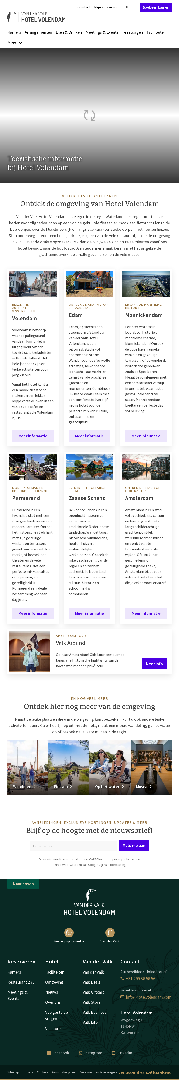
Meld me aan (134, 845)
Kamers (14, 32)
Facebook (58, 1052)
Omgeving (54, 982)
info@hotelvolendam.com (146, 997)
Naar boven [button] (23, 883)
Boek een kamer (156, 7)
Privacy (28, 1072)
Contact (83, 7)
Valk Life (90, 1022)
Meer (15, 42)
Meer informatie (32, 436)
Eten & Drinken (69, 32)
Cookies (42, 1072)
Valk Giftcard (94, 992)
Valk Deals (91, 982)
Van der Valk (110, 935)
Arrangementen (38, 32)
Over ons (53, 1002)
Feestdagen (132, 32)
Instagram (90, 1052)
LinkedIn (122, 1052)
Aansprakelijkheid (64, 1072)
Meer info (154, 663)
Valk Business (94, 1012)
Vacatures (53, 1028)
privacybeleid (121, 859)
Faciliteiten (156, 32)
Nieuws (51, 992)
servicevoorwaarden (67, 865)
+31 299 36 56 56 (137, 978)
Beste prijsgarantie (69, 935)
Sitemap (13, 1072)
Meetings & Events (102, 32)
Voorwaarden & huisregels (98, 1072)
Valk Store (91, 1002)
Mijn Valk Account (108, 7)
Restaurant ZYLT (22, 982)
